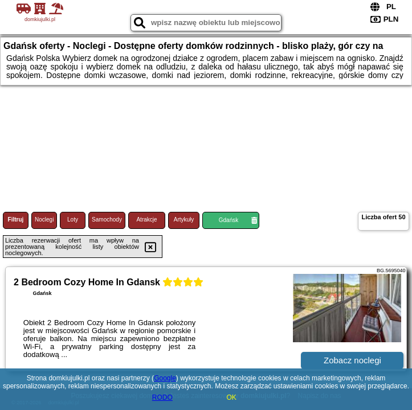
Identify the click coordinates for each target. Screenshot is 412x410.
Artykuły (184, 219)
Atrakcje (146, 219)
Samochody (107, 219)
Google (165, 378)
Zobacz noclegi (352, 360)
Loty (72, 219)
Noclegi (44, 219)
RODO (162, 397)
